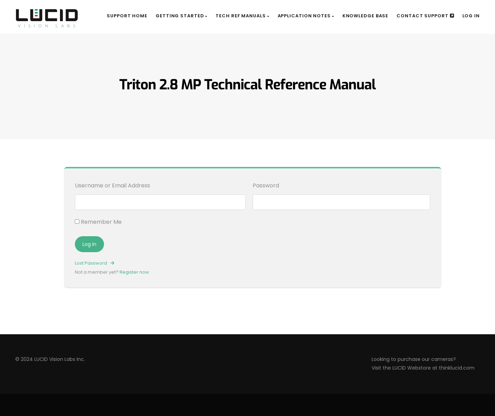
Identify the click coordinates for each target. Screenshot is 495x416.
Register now (134, 272)
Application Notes (306, 15)
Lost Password (94, 263)
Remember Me (98, 222)
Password (266, 185)
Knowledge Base (365, 15)
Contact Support (425, 15)
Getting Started (181, 15)
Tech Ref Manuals (242, 15)
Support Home (127, 15)
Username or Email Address (112, 185)
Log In (471, 15)
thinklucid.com (457, 367)
